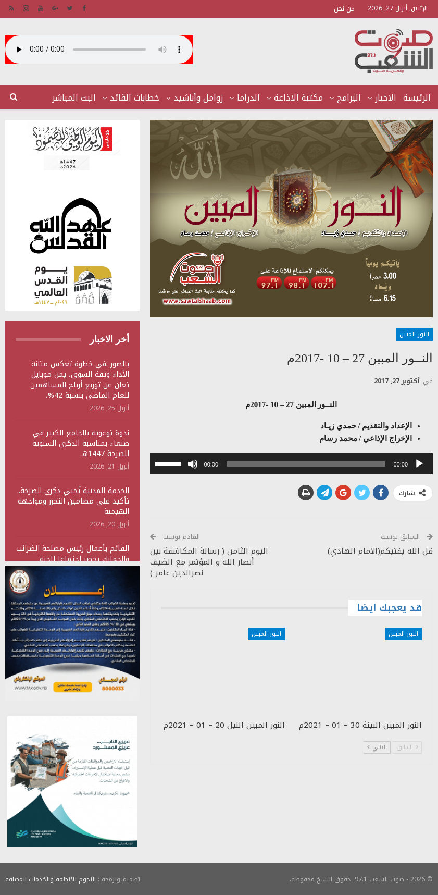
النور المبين (414, 334)
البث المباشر (74, 98)
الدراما (248, 98)
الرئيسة (417, 98)
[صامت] (192, 464)
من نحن (344, 8)
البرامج (349, 98)
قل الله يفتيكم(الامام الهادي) (380, 551)
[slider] (306, 464)
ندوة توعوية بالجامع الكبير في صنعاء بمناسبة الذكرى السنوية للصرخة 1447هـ (80, 443)
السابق (407, 747)
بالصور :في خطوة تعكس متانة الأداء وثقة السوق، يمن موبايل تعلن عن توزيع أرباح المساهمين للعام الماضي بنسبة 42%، (79, 379)
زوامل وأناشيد (198, 98)
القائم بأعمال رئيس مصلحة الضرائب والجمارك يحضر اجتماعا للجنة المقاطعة (72, 559)
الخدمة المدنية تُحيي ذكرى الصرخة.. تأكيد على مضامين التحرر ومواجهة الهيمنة (73, 501)
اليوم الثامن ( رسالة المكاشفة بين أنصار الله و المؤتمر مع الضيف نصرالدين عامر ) (209, 562)
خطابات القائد (134, 98)
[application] (291, 463)
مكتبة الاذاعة (298, 98)
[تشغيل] (419, 464)
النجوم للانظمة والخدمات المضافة (50, 879)
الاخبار (385, 98)
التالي (377, 747)
